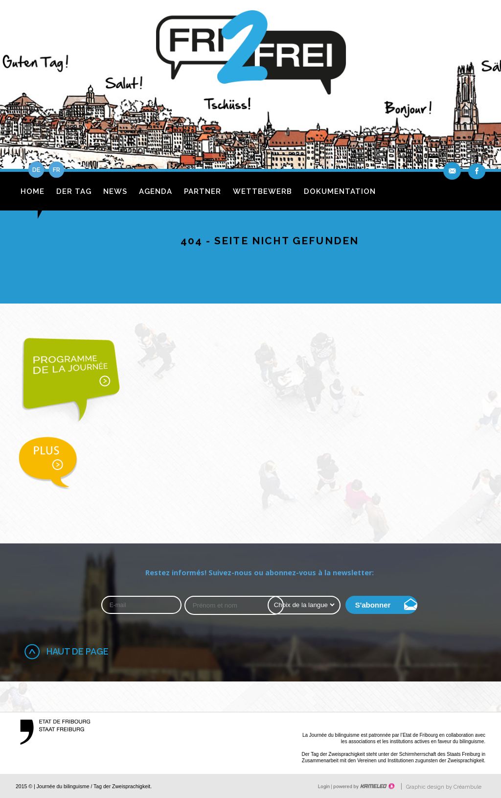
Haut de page (77, 651)
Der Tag (73, 191)
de (36, 169)
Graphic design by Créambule (443, 787)
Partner (202, 191)
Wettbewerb (262, 191)
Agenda (155, 191)
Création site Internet (363, 786)
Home (33, 191)
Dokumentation (340, 191)
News (115, 191)
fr (56, 169)
